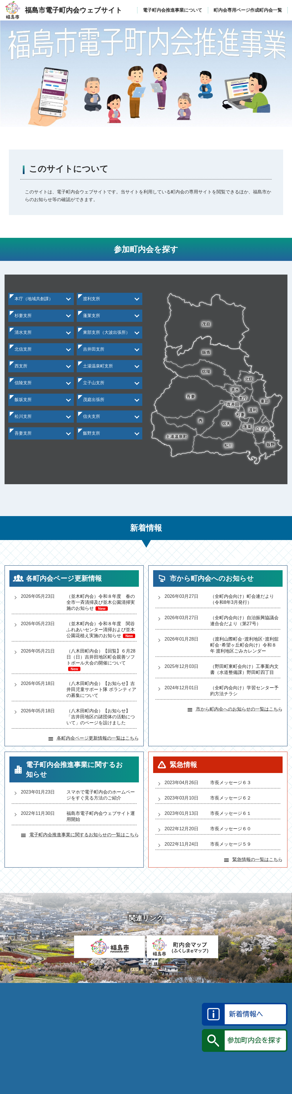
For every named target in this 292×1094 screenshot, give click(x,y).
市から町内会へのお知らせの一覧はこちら (239, 714)
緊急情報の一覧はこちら (257, 864)
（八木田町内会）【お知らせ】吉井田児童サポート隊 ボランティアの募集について (101, 694)
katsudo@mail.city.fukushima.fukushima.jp (197, 1061)
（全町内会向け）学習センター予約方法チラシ (244, 696)
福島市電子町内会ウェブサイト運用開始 (100, 821)
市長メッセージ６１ (230, 818)
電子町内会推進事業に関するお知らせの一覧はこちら (84, 840)
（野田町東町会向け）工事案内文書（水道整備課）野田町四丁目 (244, 674)
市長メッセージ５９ (230, 849)
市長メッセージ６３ (230, 788)
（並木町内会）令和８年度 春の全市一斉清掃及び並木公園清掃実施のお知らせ (100, 607)
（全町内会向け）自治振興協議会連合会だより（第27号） (244, 626)
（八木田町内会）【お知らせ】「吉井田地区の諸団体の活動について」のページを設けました (100, 722)
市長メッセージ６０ (230, 834)
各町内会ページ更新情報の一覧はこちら (98, 743)
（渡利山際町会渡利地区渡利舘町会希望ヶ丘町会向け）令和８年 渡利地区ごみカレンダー (244, 650)
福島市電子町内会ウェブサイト (68, 1061)
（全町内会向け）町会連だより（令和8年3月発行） (242, 604)
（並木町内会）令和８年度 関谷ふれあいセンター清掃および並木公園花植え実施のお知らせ (100, 635)
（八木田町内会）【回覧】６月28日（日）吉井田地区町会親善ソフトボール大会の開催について (100, 665)
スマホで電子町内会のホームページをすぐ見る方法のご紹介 (100, 800)
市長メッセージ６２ (230, 803)
